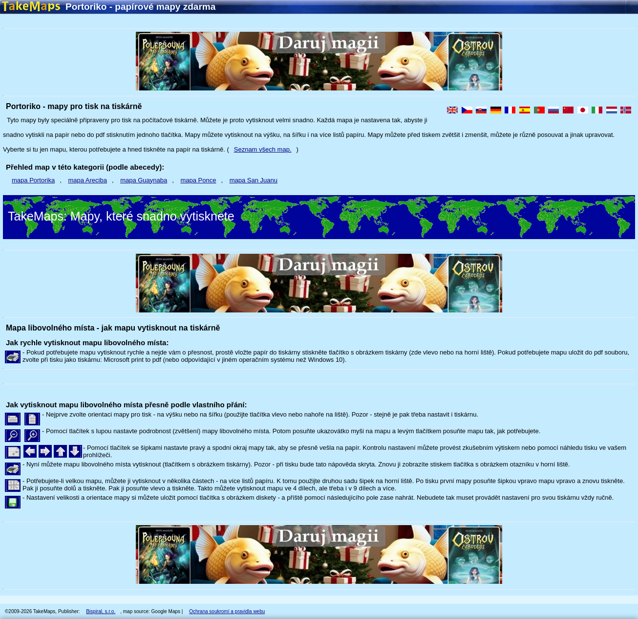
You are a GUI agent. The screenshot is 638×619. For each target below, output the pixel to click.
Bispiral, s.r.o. (100, 611)
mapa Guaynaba (143, 180)
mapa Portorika (33, 180)
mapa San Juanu (253, 180)
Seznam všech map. (263, 149)
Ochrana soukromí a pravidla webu (227, 611)
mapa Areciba (87, 180)
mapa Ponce (198, 180)
